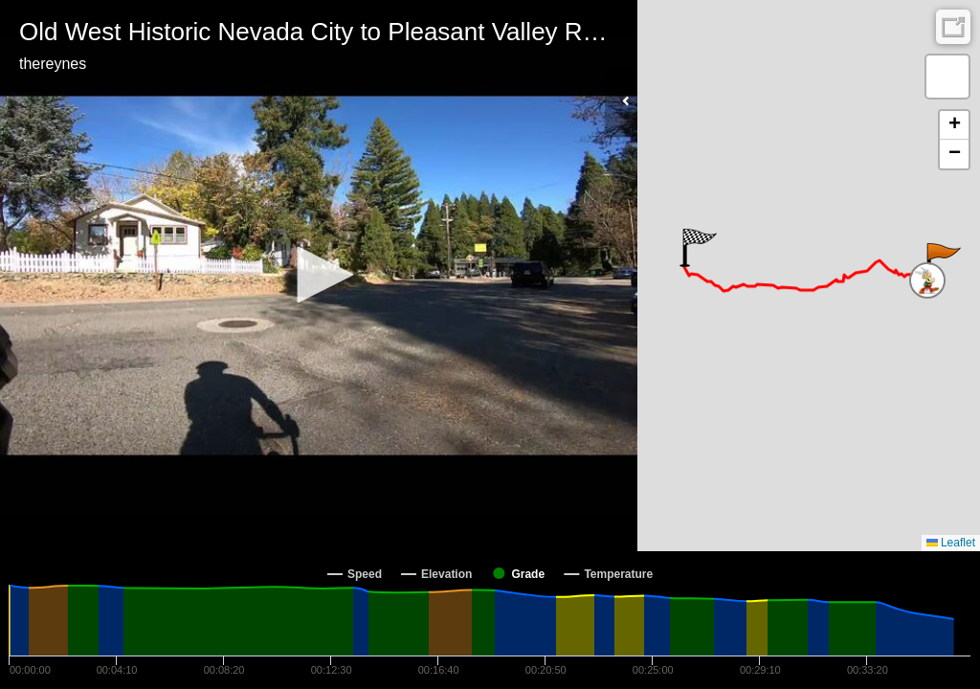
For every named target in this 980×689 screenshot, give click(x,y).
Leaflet (950, 542)
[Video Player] (318, 275)
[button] (319, 275)
